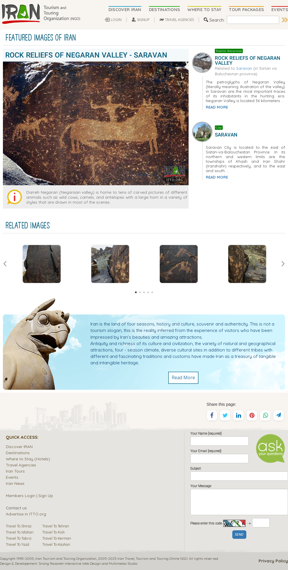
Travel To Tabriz (18, 538)
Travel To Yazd (17, 544)
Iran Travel (125, 558)
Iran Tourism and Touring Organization (65, 558)
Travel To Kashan (56, 544)
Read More (183, 378)
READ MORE (217, 107)
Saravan (244, 68)
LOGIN (116, 19)
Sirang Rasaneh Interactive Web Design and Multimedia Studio (87, 563)
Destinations (18, 452)
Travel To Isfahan (20, 532)
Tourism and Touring (152, 558)
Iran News (15, 483)
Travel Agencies (21, 464)
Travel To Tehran (55, 526)
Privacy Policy (273, 561)
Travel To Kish (53, 532)
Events (12, 477)
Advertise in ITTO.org (26, 513)
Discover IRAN (19, 446)
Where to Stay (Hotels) (28, 458)
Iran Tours (15, 470)
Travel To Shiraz (18, 526)
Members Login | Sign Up (29, 495)
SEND (239, 534)
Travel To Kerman (56, 538)
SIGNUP (143, 19)
